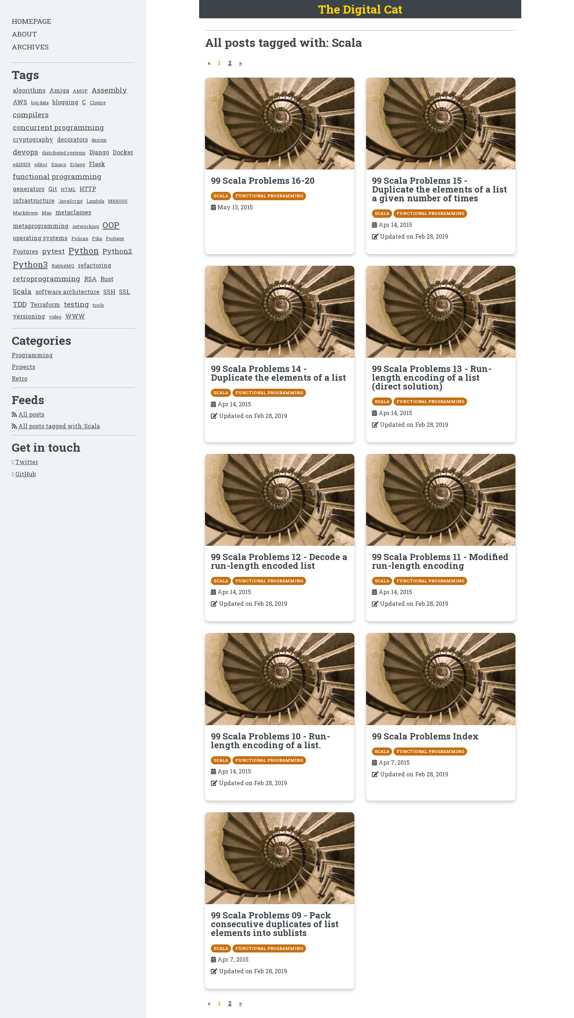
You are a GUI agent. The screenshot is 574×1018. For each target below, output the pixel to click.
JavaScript (71, 201)
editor (41, 164)
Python (83, 250)
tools (98, 305)
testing (76, 304)
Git (52, 189)
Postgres (25, 251)
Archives (30, 46)
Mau (47, 213)
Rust (106, 279)
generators (28, 189)
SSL (124, 291)
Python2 (117, 251)
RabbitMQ (63, 266)
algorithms (29, 90)
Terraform (45, 304)
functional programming (57, 176)
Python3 (30, 264)
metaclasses (73, 212)
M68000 (117, 201)
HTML (68, 189)
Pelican (79, 238)
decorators (72, 139)
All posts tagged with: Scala (59, 426)
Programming (32, 355)
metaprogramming (40, 226)
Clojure (98, 102)
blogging (65, 102)
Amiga (59, 90)
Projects (23, 366)
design (99, 140)
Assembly (109, 89)
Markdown (25, 213)
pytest (53, 251)
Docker (123, 152)
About (24, 33)
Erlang (77, 164)
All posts (31, 414)
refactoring (94, 265)
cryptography (33, 139)
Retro (19, 378)
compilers (31, 114)
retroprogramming (46, 278)
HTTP (87, 189)
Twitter (26, 462)
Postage (115, 238)
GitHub (25, 474)
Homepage (31, 21)
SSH (109, 291)
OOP (110, 225)
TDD (19, 304)
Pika (97, 238)
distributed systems (64, 153)
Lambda (95, 201)
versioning (29, 316)
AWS (20, 102)
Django (99, 152)
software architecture (68, 291)
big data (40, 102)
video (55, 317)
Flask (97, 164)
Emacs (58, 164)
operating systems (40, 238)
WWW (75, 316)
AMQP (80, 91)
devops (25, 151)
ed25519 (21, 164)
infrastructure (34, 200)
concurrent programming (58, 127)
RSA (90, 279)
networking (85, 226)
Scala (22, 291)
